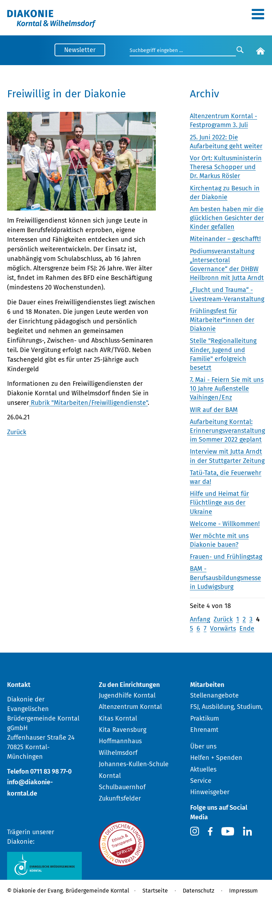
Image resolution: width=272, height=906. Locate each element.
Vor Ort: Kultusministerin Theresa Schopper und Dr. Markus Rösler (226, 167)
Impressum (243, 890)
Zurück (16, 432)
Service (200, 781)
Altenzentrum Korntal (130, 707)
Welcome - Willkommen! (225, 524)
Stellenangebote (214, 695)
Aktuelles (203, 769)
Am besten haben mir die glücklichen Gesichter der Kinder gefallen (227, 218)
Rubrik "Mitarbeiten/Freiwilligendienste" (88, 403)
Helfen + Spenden (216, 758)
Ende (246, 628)
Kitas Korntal (118, 718)
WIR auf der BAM (214, 410)
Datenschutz (198, 890)
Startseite (155, 890)
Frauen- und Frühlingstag (226, 557)
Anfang (200, 619)
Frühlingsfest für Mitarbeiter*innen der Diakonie (222, 320)
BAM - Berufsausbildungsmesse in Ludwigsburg (225, 577)
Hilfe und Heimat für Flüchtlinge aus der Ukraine (219, 502)
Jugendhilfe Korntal (127, 695)
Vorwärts (223, 628)
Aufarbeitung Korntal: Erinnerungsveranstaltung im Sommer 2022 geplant (227, 430)
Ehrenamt (204, 730)
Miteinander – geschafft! (225, 239)
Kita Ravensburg (122, 730)
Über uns (203, 746)
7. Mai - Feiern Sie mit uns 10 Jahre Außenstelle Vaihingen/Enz (227, 388)
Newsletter (80, 50)
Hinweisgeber (210, 792)
